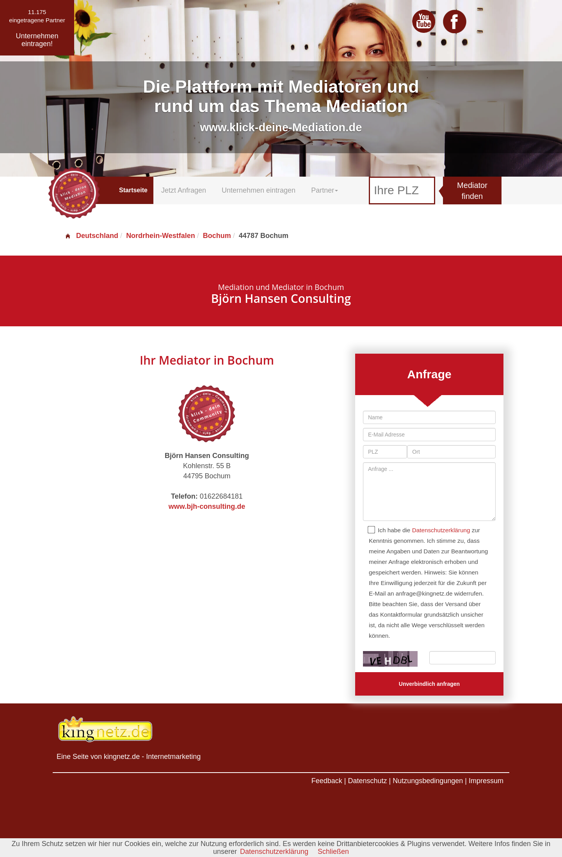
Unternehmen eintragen (258, 190)
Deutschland (91, 236)
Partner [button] (324, 190)
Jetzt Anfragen (183, 190)
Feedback (326, 781)
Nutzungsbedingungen (428, 781)
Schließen (333, 851)
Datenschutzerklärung (441, 530)
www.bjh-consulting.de (207, 506)
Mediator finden (472, 191)
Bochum (217, 236)
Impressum (486, 781)
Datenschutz (367, 781)
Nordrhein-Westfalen (160, 236)
